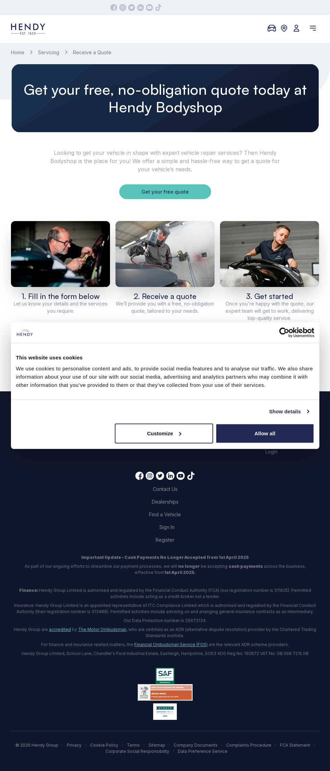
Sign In (166, 527)
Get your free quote (165, 192)
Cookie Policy (104, 745)
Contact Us (165, 489)
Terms (133, 745)
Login (271, 451)
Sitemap (156, 745)
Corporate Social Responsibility (137, 751)
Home (17, 52)
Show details (285, 411)
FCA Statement (295, 745)
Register (165, 540)
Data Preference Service (203, 751)
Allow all (265, 433)
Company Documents (196, 745)
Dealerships (165, 502)
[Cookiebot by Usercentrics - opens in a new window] (284, 332)
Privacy (74, 745)
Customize (164, 433)
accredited (60, 629)
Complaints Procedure (248, 745)
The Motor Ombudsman (102, 629)
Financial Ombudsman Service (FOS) (171, 644)
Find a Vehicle (165, 514)
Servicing (48, 52)
